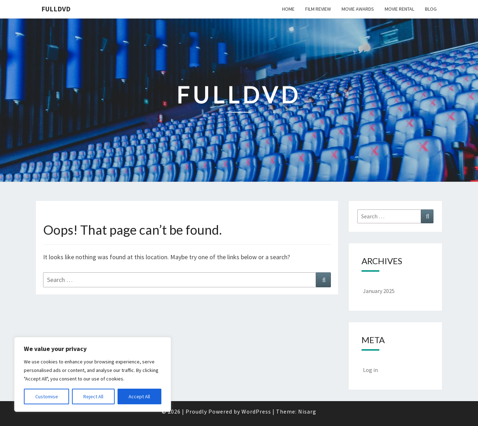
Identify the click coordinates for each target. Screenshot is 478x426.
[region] (92, 374)
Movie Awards (358, 9)
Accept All (139, 396)
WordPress (256, 411)
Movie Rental (399, 9)
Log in (370, 369)
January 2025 (379, 290)
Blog (431, 9)
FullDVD (56, 8)
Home (288, 9)
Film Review (318, 9)
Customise (46, 396)
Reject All (93, 396)
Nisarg (307, 411)
